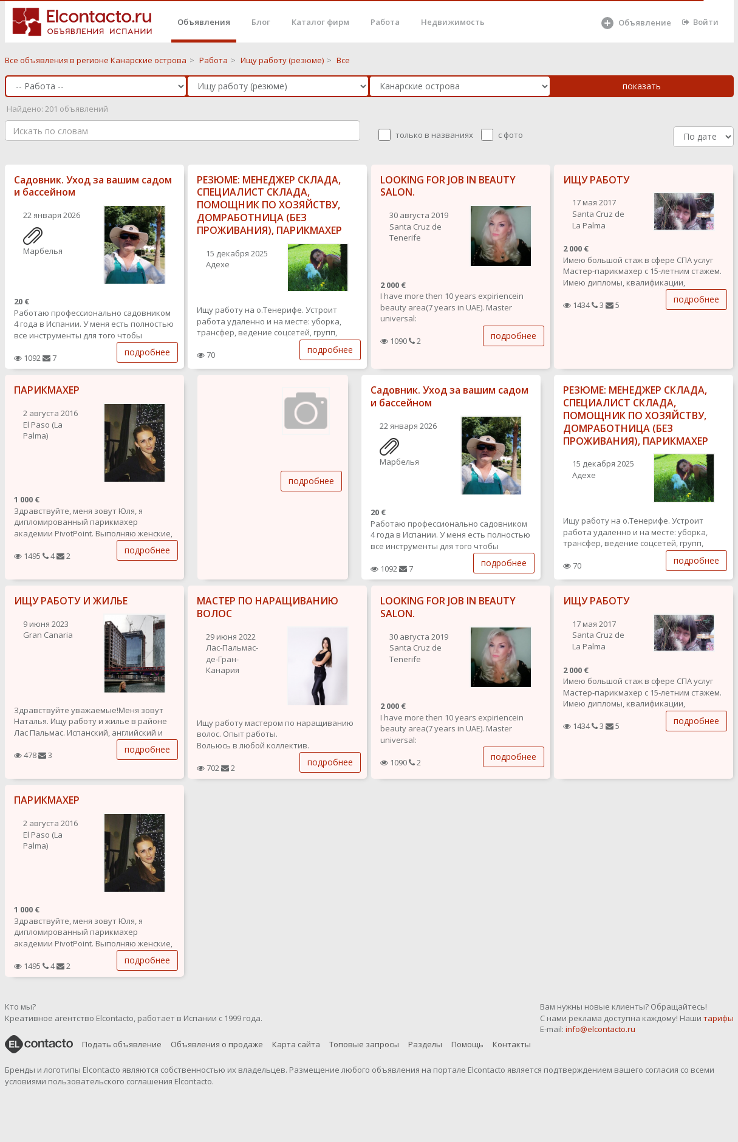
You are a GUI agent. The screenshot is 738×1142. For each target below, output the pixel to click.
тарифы (718, 1018)
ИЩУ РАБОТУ (596, 179)
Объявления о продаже (217, 1044)
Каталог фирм (320, 21)
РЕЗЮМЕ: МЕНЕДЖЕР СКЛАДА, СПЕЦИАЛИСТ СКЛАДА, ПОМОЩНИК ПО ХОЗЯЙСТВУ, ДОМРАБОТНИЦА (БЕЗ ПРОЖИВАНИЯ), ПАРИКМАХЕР (269, 205)
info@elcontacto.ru (600, 1029)
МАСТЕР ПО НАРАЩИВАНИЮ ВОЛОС (267, 607)
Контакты (512, 1044)
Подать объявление (122, 1044)
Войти (700, 21)
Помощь (467, 1044)
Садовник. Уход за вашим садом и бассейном (93, 186)
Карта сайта (296, 1044)
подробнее (147, 352)
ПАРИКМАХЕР (47, 390)
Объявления (203, 21)
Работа (385, 21)
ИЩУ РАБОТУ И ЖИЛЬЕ (71, 600)
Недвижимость (453, 21)
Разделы (425, 1044)
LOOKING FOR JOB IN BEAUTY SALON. (448, 186)
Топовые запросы (364, 1044)
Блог (260, 21)
